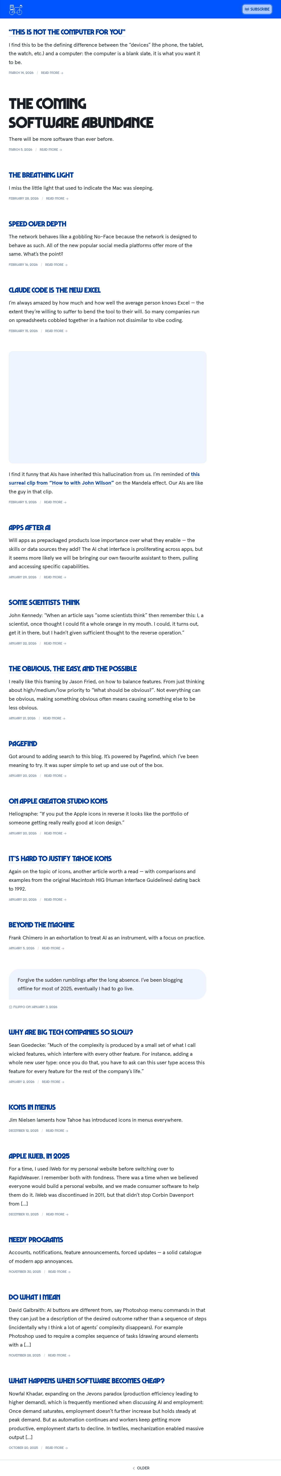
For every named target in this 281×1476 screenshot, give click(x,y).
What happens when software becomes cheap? (87, 1380)
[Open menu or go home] (16, 9)
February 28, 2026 (24, 198)
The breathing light (41, 174)
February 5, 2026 (23, 502)
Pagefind (23, 743)
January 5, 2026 (21, 948)
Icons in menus (32, 1107)
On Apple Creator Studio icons (58, 800)
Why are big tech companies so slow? (71, 1032)
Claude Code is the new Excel (55, 289)
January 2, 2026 (21, 1081)
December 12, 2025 (23, 1130)
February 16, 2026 (23, 264)
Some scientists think (44, 602)
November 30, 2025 (25, 1271)
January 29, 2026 (22, 577)
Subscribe (257, 9)
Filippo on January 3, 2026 (33, 1007)
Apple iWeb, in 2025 (39, 1155)
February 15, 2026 (23, 331)
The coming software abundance (81, 112)
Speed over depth (37, 223)
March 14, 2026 (21, 72)
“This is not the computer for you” (67, 31)
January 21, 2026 (22, 718)
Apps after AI (29, 527)
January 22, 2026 (22, 643)
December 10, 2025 (24, 1214)
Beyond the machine (41, 924)
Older (140, 1467)
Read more (52, 72)
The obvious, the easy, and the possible (73, 668)
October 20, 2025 (23, 1447)
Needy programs (36, 1239)
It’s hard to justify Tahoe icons (60, 858)
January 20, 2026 (23, 775)
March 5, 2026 (20, 149)
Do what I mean (34, 1296)
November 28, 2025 (25, 1355)
